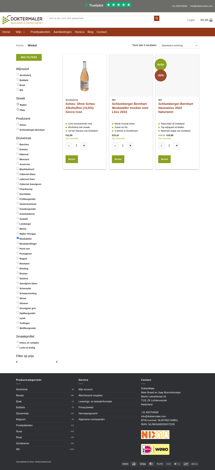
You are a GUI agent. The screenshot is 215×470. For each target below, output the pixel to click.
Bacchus (24, 144)
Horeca (79, 32)
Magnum (21, 419)
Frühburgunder (28, 199)
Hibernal (24, 154)
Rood (19, 431)
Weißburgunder (28, 328)
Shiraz (23, 298)
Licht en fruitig (27, 347)
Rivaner (24, 273)
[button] (191, 20)
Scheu (23, 125)
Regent (23, 258)
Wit (21, 90)
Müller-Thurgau (28, 234)
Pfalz (22, 110)
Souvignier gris (28, 308)
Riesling (24, 268)
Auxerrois (25, 164)
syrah (22, 318)
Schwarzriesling (28, 293)
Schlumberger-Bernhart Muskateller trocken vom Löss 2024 (130, 108)
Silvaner (24, 303)
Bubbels (24, 80)
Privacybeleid (86, 407)
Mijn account (86, 389)
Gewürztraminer (28, 204)
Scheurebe (25, 288)
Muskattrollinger (28, 244)
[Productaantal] (76, 146)
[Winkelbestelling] (179, 46)
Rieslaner (25, 263)
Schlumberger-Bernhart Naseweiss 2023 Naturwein (175, 108)
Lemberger (25, 224)
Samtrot (24, 278)
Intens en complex (29, 343)
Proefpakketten (40, 32)
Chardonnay (26, 189)
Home (6, 32)
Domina (24, 149)
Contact (102, 32)
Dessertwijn (22, 413)
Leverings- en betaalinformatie (95, 401)
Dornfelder (25, 194)
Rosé (22, 85)
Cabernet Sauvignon (30, 184)
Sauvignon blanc (28, 283)
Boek (19, 401)
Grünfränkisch (27, 214)
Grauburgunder (28, 209)
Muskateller (26, 239)
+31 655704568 (179, 6)
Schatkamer (22, 443)
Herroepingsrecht (88, 413)
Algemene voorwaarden (92, 419)
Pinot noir (25, 248)
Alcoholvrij (25, 75)
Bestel (71, 159)
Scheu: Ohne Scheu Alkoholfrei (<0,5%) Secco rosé (80, 108)
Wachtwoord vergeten (91, 395)
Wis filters (29, 57)
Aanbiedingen (62, 32)
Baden (23, 105)
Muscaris (24, 159)
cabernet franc (27, 179)
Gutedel (24, 219)
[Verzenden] (156, 18)
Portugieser (26, 253)
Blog (90, 32)
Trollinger (25, 323)
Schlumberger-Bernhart (32, 130)
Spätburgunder (27, 313)
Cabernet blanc (28, 174)
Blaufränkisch (27, 169)
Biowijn (20, 395)
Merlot (23, 229)
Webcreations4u (43, 462)
